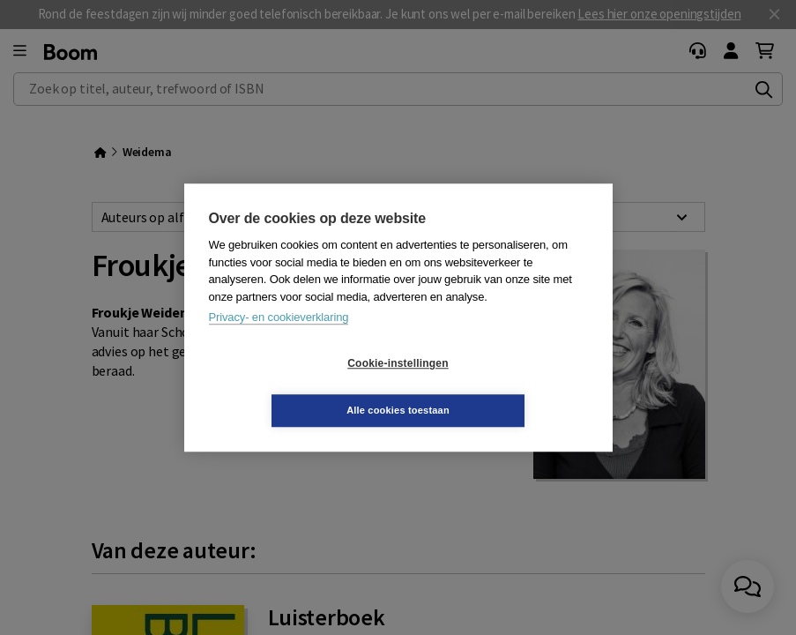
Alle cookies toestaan (502, 386)
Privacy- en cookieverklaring (279, 340)
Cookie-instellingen (292, 387)
